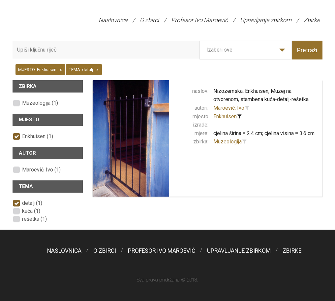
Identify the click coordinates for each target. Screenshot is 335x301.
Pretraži (307, 50)
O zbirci (149, 20)
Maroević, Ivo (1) (41, 170)
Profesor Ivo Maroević (199, 20)
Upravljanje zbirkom (265, 20)
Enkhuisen (225, 116)
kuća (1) (31, 211)
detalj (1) (32, 203)
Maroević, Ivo (228, 108)
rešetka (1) (34, 219)
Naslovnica (113, 20)
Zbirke (312, 20)
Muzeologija (227, 141)
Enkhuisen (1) (37, 136)
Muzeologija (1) (40, 103)
